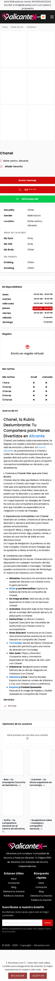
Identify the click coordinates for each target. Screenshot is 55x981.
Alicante (37, 436)
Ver (45, 969)
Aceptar (38, 975)
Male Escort (17, 27)
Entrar (47, 922)
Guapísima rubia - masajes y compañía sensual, (41, 824)
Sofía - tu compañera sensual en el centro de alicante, (13, 826)
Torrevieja (15, 643)
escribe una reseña (37, 735)
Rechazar (17, 975)
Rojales (13, 687)
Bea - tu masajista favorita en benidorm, (13, 782)
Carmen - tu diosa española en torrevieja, (41, 782)
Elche (12, 588)
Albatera (31, 27)
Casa (5, 27)
